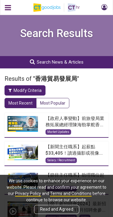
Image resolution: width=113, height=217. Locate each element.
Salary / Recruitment (61, 160)
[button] (103, 7)
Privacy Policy (28, 193)
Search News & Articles (56, 62)
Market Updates (58, 132)
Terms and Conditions (71, 193)
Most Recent (20, 103)
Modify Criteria (25, 90)
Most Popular (52, 103)
